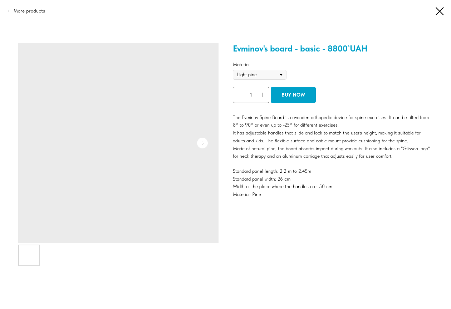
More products (29, 11)
